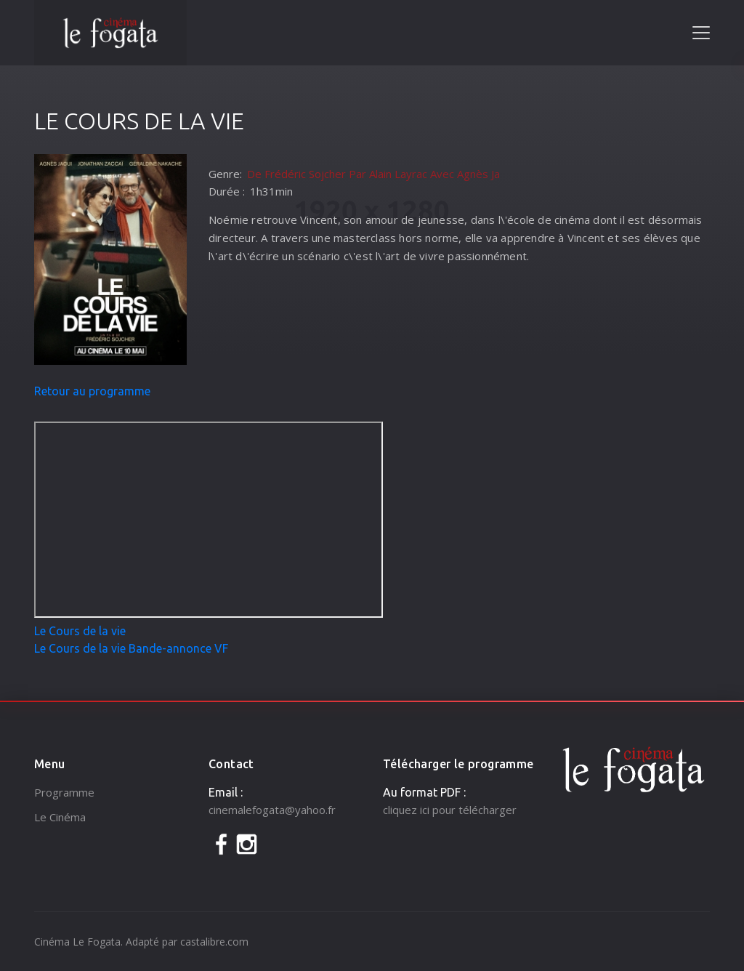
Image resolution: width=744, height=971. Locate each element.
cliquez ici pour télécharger (450, 809)
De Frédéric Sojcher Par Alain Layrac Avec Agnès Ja (373, 173)
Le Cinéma (60, 817)
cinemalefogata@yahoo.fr (272, 809)
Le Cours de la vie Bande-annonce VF (131, 648)
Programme (64, 792)
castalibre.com (214, 941)
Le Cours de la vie (80, 630)
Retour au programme (92, 391)
